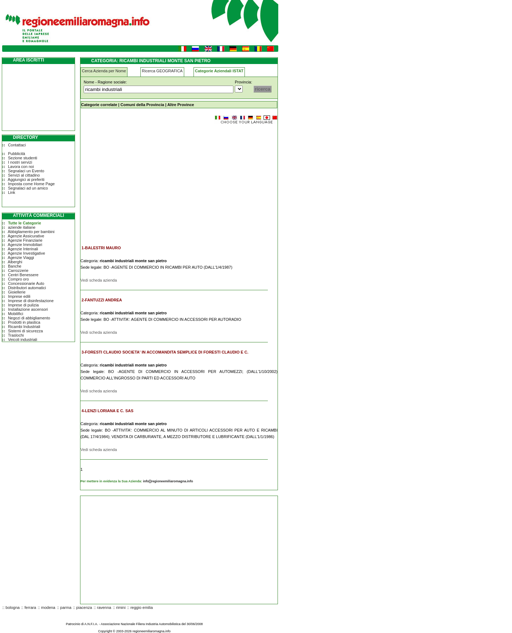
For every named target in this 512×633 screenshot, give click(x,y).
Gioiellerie (16, 292)
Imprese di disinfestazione (30, 301)
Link (11, 192)
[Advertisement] (140, 181)
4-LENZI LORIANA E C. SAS (107, 411)
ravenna (104, 607)
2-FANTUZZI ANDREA (102, 300)
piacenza (84, 607)
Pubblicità (16, 153)
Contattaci (17, 145)
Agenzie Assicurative (26, 236)
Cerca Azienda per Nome (104, 71)
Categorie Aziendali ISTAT (219, 71)
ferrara (30, 607)
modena (48, 607)
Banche (14, 266)
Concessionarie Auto (26, 283)
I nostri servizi (20, 162)
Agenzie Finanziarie (25, 240)
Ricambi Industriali (24, 326)
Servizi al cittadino (24, 175)
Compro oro (18, 279)
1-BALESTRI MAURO (101, 248)
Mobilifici (15, 313)
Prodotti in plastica (24, 322)
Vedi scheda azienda (98, 280)
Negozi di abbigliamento (29, 318)
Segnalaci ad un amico (28, 188)
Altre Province (180, 105)
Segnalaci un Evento (26, 171)
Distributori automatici (27, 288)
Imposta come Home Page (31, 184)
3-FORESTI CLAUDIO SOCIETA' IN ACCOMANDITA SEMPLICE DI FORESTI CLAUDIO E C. (165, 352)
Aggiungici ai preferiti (26, 179)
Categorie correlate (99, 105)
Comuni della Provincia (142, 105)
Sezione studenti (22, 158)
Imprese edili (19, 296)
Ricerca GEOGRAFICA (162, 71)
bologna (13, 607)
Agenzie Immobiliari (25, 244)
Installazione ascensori (28, 309)
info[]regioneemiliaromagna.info (168, 481)
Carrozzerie (18, 270)
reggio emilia (141, 607)
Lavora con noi (21, 166)
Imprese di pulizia (23, 305)
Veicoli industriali (22, 339)
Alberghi (15, 262)
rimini (120, 607)
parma (65, 607)
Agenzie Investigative (26, 253)
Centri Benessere (23, 275)
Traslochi (16, 335)
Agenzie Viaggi (21, 257)
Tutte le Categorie (24, 223)
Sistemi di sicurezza (25, 331)
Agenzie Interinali (23, 249)
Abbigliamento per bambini (31, 231)
